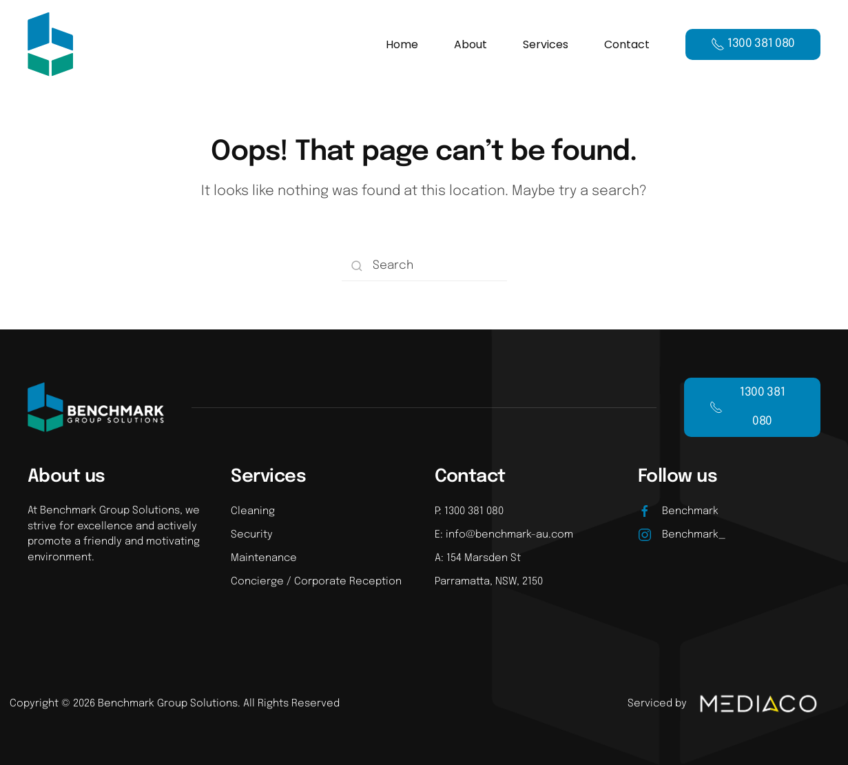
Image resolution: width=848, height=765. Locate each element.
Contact (627, 44)
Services (545, 44)
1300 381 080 (747, 407)
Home (402, 44)
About (470, 44)
